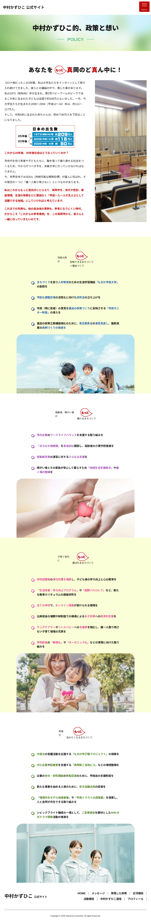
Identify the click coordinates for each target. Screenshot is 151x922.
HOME (82, 893)
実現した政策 (119, 893)
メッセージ (98, 893)
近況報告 (138, 893)
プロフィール (135, 898)
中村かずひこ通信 (111, 898)
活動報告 (89, 898)
